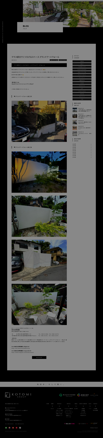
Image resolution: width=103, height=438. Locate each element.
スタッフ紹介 (83, 411)
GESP (82, 88)
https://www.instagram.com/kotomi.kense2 (23, 352)
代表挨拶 (83, 408)
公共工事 (82, 82)
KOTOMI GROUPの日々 (82, 69)
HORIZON (82, 93)
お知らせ (82, 64)
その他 (82, 99)
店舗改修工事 (82, 80)
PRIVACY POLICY (94, 427)
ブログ (90, 408)
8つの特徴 (59, 408)
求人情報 (95, 408)
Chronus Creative (82, 91)
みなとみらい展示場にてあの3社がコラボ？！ (84, 122)
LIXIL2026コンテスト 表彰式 (84, 134)
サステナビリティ (83, 413)
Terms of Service (92, 431)
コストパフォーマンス (59, 411)
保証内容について (59, 415)
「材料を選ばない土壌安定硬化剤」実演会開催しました (84, 110)
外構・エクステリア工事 (82, 72)
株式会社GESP (83, 415)
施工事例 (76, 408)
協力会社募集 (95, 410)
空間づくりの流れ (59, 413)
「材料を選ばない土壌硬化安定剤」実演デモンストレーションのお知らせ (84, 117)
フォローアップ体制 (59, 410)
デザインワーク (82, 96)
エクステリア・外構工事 (69, 408)
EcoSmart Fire (82, 85)
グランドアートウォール (82, 74)
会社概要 (83, 410)
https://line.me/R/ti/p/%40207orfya (21, 348)
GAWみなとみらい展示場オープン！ (84, 128)
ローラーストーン (82, 77)
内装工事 (82, 61)
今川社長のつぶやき (82, 66)
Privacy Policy (84, 431)
